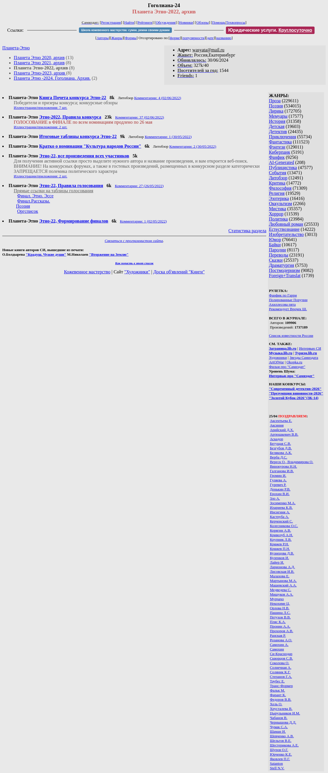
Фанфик (277, 157)
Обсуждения (166, 22)
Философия (280, 188)
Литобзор (278, 177)
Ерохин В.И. (280, 494)
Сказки (276, 260)
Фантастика (280, 141)
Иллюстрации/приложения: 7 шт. (40, 107)
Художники (278, 357)
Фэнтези (277, 147)
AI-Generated (281, 162)
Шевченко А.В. (282, 736)
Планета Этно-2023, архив (40, 73)
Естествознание (284, 229)
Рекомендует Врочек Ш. (288, 309)
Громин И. (278, 475)
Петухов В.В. (280, 617)
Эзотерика (279, 198)
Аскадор (276, 439)
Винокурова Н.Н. (283, 466)
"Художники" (137, 271)
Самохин (277, 649)
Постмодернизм (284, 270)
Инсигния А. (280, 512)
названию (223, 38)
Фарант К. (278, 695)
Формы (130, 38)
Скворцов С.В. (281, 658)
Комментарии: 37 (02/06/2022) (139, 117)
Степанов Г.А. (281, 676)
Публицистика (283, 167)
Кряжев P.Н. (279, 544)
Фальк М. (277, 690)
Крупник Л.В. (281, 539)
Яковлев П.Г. (280, 759)
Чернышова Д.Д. (283, 722)
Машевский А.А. (283, 585)
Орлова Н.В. (279, 608)
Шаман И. (278, 731)
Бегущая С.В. (280, 443)
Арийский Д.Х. (282, 430)
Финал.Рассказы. (33, 201)
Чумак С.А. (279, 727)
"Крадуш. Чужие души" (46, 254)
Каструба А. (279, 516)
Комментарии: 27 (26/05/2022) (139, 186)
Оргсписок (27, 211)
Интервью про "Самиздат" (291, 376)
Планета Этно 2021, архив (39, 62)
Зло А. (275, 498)
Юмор (275, 239)
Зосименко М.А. (283, 503)
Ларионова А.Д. (282, 567)
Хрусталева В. (281, 708)
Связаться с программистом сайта (134, 241)
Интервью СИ (310, 348)
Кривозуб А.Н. (281, 535)
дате (210, 38)
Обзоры (202, 22)
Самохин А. (279, 644)
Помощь (218, 22)
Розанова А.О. (281, 640)
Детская (277, 126)
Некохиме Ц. (280, 603)
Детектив (278, 131)
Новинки (186, 22)
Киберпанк (279, 152)
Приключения (282, 136)
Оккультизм (280, 203)
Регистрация (111, 22)
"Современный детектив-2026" (295, 388)
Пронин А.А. (280, 626)
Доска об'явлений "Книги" (179, 271)
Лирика (276, 111)
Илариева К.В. (281, 507)
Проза (275, 100)
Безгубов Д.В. (281, 448)
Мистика (277, 208)
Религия (277, 193)
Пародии (277, 249)
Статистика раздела (247, 230)
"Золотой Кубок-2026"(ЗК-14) (293, 398)
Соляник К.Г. (280, 672)
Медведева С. (280, 590)
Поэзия (276, 105)
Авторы (103, 38)
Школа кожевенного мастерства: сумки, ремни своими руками (125, 30)
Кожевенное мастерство (87, 271)
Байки (275, 244)
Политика (278, 219)
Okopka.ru (294, 362)
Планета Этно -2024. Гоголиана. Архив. (52, 78)
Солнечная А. (280, 667)
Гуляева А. (278, 480)
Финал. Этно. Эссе (35, 195)
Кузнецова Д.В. (282, 553)
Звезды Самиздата (303, 357)
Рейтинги (145, 22)
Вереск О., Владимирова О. (291, 462)
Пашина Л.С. (280, 612)
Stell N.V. (277, 768)
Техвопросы (235, 22)
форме (175, 38)
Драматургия (281, 265)
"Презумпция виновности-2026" (296, 393)
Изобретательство (286, 234)
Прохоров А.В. (281, 631)
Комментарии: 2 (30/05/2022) (192, 146)
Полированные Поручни (288, 300)
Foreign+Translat (285, 275)
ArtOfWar (276, 362)
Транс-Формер (281, 686)
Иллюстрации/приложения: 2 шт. (40, 127)
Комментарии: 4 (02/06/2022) (157, 98)
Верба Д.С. (278, 457)
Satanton (276, 763)
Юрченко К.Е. (281, 754)
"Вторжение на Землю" (108, 254)
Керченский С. (281, 521)
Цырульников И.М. (285, 713)
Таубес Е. (277, 681)
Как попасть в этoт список (134, 263)
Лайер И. (277, 562)
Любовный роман (286, 224)
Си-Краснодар (281, 654)
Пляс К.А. (278, 622)
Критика (277, 183)
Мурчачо (277, 599)
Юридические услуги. (270, 30)
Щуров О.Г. (279, 750)
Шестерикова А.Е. (284, 745)
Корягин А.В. (280, 530)
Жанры (116, 38)
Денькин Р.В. (280, 489)
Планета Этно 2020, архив (39, 57)
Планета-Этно (16, 47)
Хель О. (276, 704)
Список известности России (291, 335)
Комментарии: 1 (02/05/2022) (143, 221)
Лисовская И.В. (282, 571)
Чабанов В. (278, 718)
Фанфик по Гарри (283, 295)
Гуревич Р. (278, 484)
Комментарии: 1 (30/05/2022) (168, 137)
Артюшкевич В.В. (284, 434)
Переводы (278, 255)
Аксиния (277, 425)
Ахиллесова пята (282, 304)
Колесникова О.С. (284, 526)
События (277, 172)
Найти (129, 22)
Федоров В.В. (280, 699)
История (277, 121)
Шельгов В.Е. (280, 740)
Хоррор (276, 213)
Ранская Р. (278, 635)
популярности (193, 38)
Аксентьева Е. (281, 420)
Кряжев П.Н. (280, 548)
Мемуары (278, 116)
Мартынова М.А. (283, 580)
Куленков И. (279, 558)
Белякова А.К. (281, 452)
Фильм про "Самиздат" (287, 367)
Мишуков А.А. (281, 594)
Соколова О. (279, 663)
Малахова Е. (279, 576)
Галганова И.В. (282, 471)
